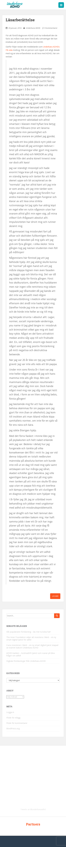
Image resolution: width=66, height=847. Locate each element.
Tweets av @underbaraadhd (33, 809)
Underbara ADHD (33, 28)
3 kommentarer (51, 28)
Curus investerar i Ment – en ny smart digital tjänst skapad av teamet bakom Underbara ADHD (32, 646)
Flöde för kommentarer (16, 723)
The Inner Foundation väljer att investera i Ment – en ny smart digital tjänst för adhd (31, 638)
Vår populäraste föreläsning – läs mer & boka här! (28, 631)
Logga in (10, 712)
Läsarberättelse (20, 19)
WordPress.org (13, 728)
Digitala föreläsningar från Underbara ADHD (26, 661)
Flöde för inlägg (13, 717)
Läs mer (55, 596)
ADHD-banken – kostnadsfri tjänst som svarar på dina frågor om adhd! (30, 654)
